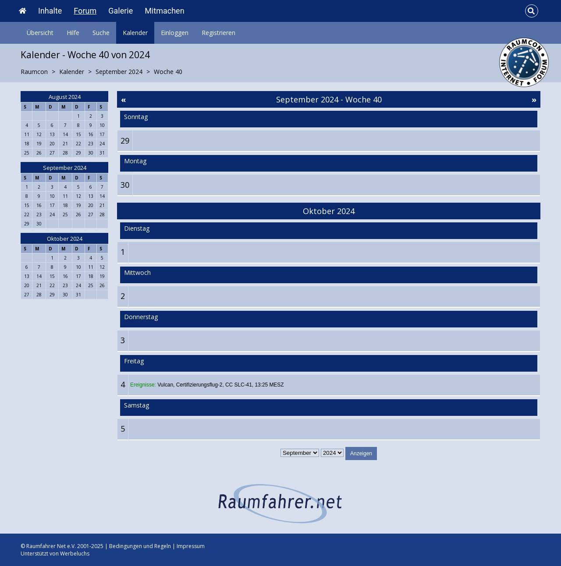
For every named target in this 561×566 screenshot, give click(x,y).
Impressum (191, 546)
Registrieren (218, 32)
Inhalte (50, 10)
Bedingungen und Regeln (140, 546)
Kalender (135, 32)
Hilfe (73, 32)
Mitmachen (164, 10)
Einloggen (174, 32)
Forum (85, 10)
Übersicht (40, 32)
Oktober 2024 (64, 239)
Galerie (120, 10)
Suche (101, 32)
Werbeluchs (74, 553)
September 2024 (64, 168)
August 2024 (65, 97)
